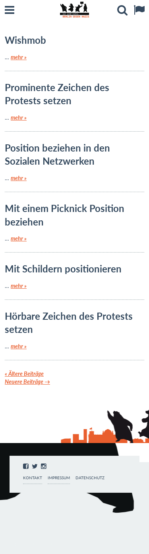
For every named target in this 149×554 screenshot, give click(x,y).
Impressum (59, 478)
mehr (19, 57)
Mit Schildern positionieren (63, 268)
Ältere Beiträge (24, 373)
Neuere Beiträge (27, 381)
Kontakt (32, 478)
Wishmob (25, 40)
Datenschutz (89, 478)
